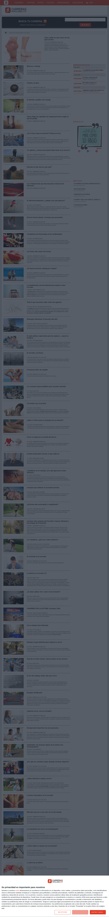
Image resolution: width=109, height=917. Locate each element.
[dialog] (54, 896)
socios (17, 890)
